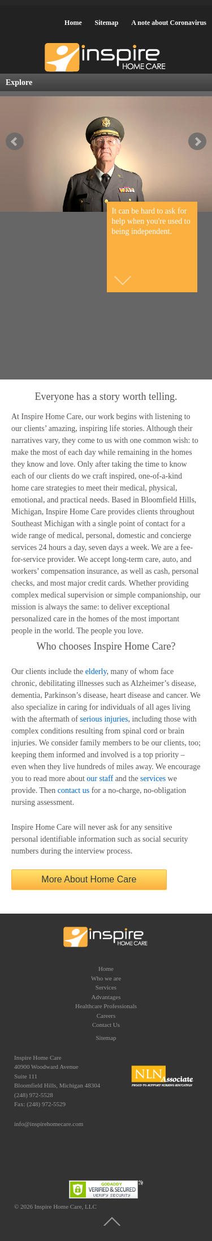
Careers (106, 1015)
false (15, 142)
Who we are (106, 978)
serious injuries (104, 719)
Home (73, 23)
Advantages (106, 996)
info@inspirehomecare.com (48, 1123)
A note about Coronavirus (168, 23)
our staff (99, 778)
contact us (73, 790)
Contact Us (106, 1024)
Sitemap (106, 23)
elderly (96, 671)
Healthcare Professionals (106, 1006)
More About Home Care (88, 879)
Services (106, 987)
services (153, 778)
